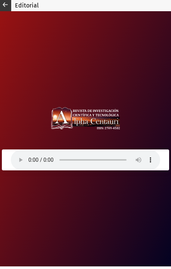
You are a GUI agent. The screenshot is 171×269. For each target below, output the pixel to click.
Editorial (27, 5)
